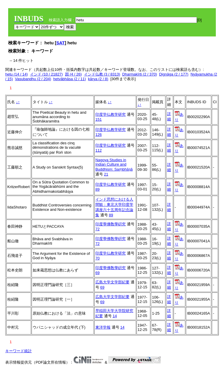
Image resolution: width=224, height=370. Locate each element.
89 (97, 189)
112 (98, 150)
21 (106, 174)
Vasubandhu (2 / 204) (33, 79)
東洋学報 (103, 327)
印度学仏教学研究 (110, 114)
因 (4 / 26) (73, 74)
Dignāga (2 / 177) (173, 74)
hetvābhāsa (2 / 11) (69, 79)
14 (115, 316)
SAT (60, 42)
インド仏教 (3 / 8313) (102, 74)
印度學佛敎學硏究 (110, 224)
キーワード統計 (18, 351)
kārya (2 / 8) (98, 79)
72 (97, 229)
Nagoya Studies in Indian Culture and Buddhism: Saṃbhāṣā (114, 164)
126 (98, 134)
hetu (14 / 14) (16, 74)
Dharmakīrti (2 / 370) (139, 74)
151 (98, 119)
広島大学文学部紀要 (112, 282)
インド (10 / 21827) (46, 74)
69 (97, 273)
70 (97, 258)
